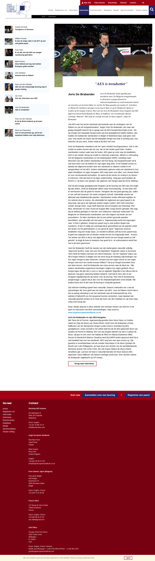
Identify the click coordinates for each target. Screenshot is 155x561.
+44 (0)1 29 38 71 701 (37, 461)
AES (43, 17)
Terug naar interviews (84, 363)
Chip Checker (99, 3)
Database (108, 10)
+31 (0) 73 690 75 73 (36, 425)
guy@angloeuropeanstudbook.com (41, 551)
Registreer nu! (61, 10)
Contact (133, 3)
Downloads (112, 3)
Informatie (73, 10)
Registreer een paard (139, 395)
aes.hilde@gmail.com (36, 520)
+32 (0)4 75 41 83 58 (36, 493)
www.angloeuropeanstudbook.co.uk (84, 312)
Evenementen (96, 10)
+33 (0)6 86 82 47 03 (36, 517)
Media (116, 10)
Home (50, 10)
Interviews (84, 10)
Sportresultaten (127, 10)
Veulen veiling (141, 10)
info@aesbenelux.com (37, 427)
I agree (128, 558)
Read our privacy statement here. (82, 558)
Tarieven (123, 3)
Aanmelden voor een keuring (100, 395)
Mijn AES (86, 3)
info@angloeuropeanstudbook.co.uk (42, 464)
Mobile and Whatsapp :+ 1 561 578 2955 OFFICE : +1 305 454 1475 (54, 549)
